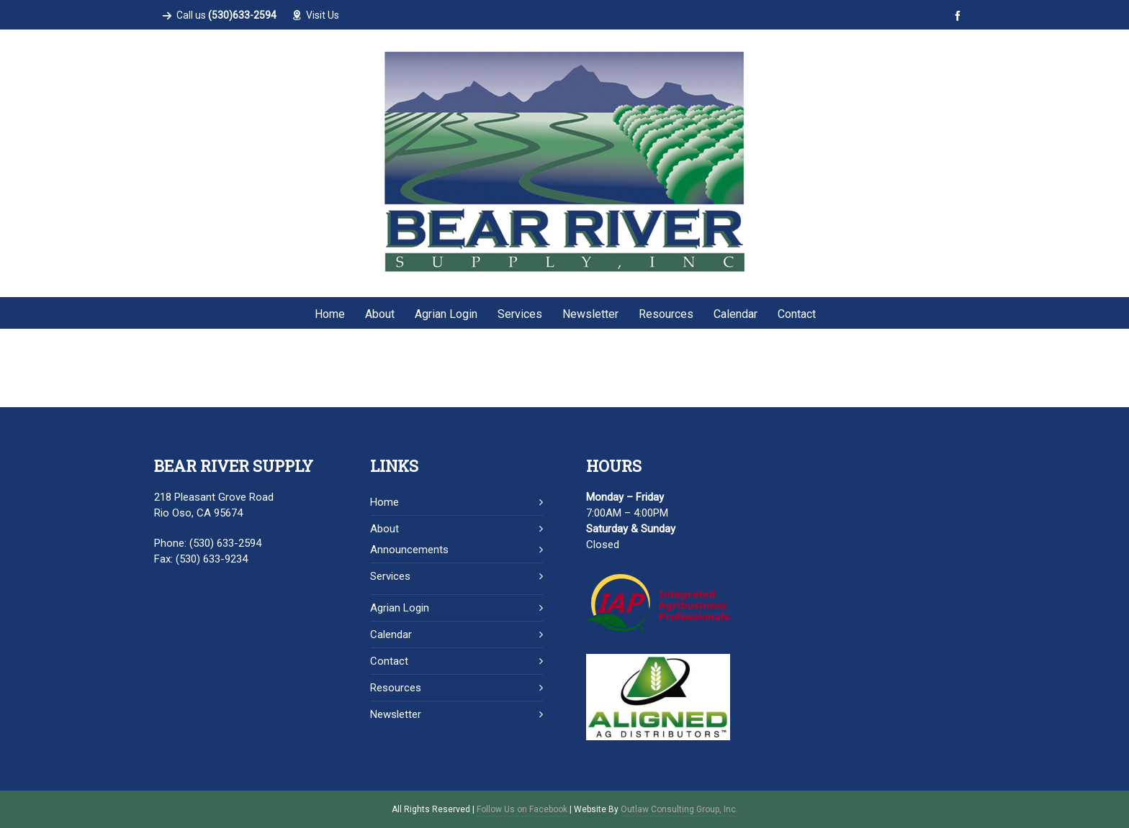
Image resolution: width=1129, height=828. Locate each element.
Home (384, 502)
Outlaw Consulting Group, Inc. (679, 809)
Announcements (409, 549)
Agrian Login (399, 607)
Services (390, 576)
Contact (389, 661)
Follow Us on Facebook (522, 809)
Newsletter (395, 714)
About (384, 528)
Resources (395, 687)
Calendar (391, 634)
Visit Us (315, 15)
